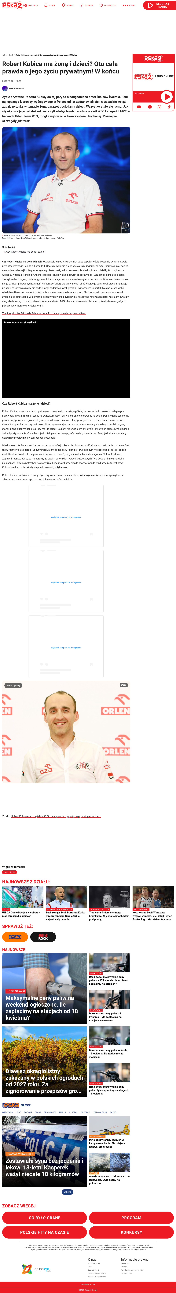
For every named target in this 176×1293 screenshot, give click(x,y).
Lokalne (16, 1105)
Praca (90, 1267)
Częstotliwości (93, 1270)
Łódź (18, 1112)
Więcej (113, 1112)
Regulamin (125, 1263)
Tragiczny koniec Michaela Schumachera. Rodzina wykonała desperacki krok (44, 313)
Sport (11, 55)
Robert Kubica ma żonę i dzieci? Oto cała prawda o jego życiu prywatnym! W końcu (56, 816)
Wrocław (85, 1112)
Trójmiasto (50, 1112)
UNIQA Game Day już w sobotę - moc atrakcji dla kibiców (22, 913)
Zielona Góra (100, 1112)
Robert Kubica (9, 872)
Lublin (62, 1112)
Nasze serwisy (88, 1284)
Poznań (28, 1112)
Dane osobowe (126, 1273)
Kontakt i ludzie (94, 1263)
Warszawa (7, 1112)
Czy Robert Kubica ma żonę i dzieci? (26, 251)
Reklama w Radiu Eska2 (97, 1277)
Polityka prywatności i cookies (132, 1270)
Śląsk (38, 1112)
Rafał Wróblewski (16, 88)
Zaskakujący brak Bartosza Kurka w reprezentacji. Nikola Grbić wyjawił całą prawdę (66, 914)
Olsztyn (73, 1112)
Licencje (124, 1267)
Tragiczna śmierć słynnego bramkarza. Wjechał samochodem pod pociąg (109, 914)
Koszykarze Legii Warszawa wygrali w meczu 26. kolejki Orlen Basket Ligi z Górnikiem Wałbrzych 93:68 (153, 914)
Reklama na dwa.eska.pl (97, 1273)
